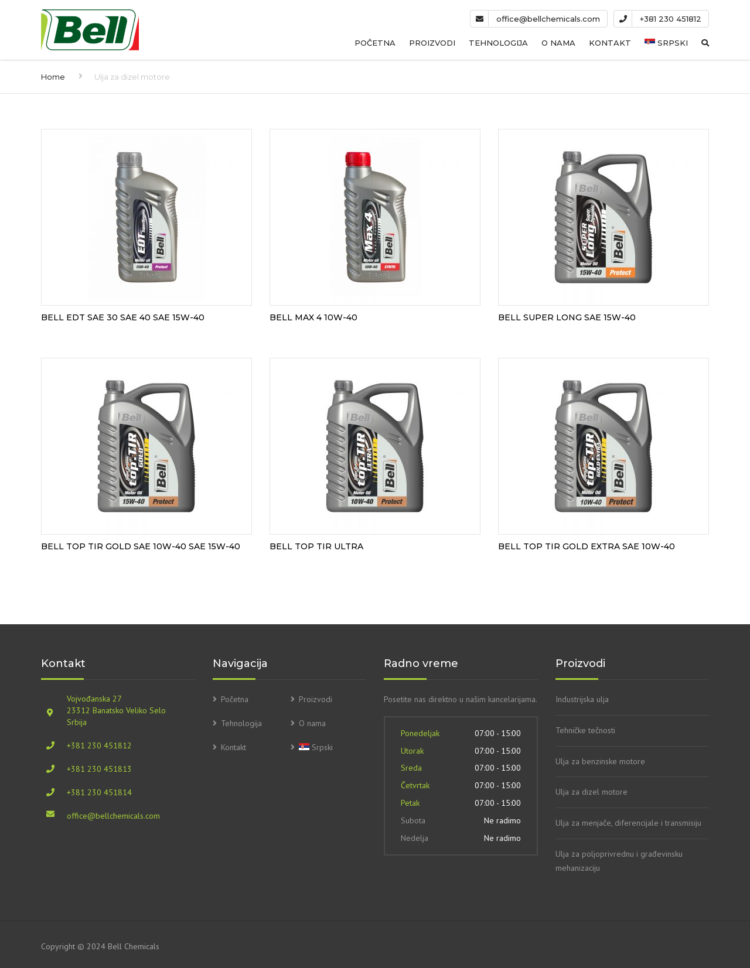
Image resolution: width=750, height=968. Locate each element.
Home (53, 76)
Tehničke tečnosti (585, 730)
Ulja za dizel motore (591, 791)
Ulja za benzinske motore (600, 761)
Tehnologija (498, 42)
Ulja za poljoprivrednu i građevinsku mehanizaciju (619, 861)
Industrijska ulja (582, 699)
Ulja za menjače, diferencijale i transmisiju (628, 823)
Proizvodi (432, 42)
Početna (375, 42)
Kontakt (610, 42)
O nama (558, 42)
